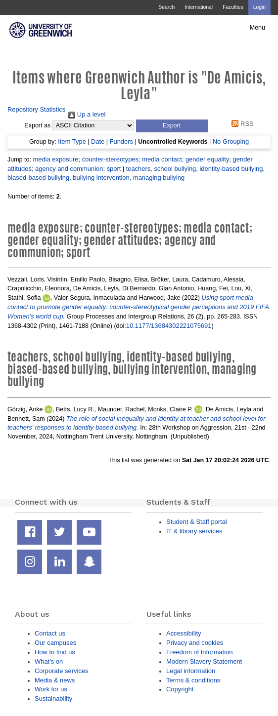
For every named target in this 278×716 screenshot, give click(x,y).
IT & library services (194, 531)
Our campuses (55, 642)
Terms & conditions (193, 680)
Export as (37, 125)
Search (166, 7)
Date (97, 141)
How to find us (55, 652)
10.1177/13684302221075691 (169, 325)
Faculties (233, 7)
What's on (49, 661)
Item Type (72, 141)
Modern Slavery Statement (204, 661)
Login (259, 7)
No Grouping (231, 141)
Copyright (179, 689)
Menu (257, 27)
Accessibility (183, 633)
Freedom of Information (199, 652)
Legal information (190, 671)
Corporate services (62, 671)
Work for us (51, 689)
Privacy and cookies (194, 642)
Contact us (50, 633)
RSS (241, 123)
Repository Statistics (36, 109)
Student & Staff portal (196, 521)
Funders (121, 141)
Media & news (55, 680)
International (199, 7)
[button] (172, 125)
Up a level (86, 114)
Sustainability (53, 698)
